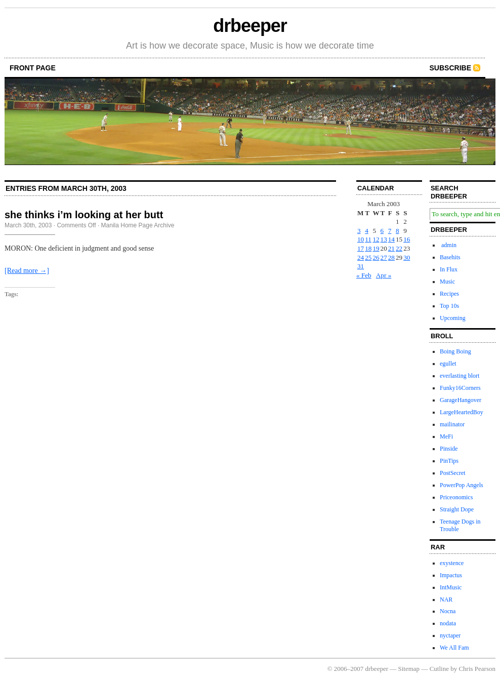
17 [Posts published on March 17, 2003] (360, 248)
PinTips (449, 460)
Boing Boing (455, 351)
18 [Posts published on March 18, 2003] (368, 248)
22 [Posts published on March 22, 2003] (399, 248)
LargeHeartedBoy (461, 412)
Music (447, 281)
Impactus (451, 575)
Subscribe (450, 68)
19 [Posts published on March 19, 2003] (375, 248)
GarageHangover (460, 400)
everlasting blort (459, 375)
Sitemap (409, 668)
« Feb (363, 275)
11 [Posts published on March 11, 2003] (368, 239)
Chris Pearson (477, 668)
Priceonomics (456, 497)
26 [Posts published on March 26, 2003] (375, 257)
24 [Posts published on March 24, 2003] (360, 257)
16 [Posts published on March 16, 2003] (406, 239)
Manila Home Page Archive (138, 225)
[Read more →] (27, 270)
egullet (448, 363)
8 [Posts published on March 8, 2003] (397, 230)
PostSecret (453, 472)
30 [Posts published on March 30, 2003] (406, 257)
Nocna (447, 611)
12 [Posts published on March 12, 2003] (375, 239)
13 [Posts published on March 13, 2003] (384, 239)
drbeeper (249, 25)
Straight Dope (457, 509)
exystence (452, 563)
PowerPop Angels (461, 485)
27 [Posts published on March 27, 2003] (384, 257)
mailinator (452, 424)
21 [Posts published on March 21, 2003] (391, 248)
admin (448, 245)
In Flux (448, 269)
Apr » (383, 275)
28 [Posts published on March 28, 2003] (391, 257)
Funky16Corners (460, 387)
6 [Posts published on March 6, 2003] (382, 230)
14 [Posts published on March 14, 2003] (391, 239)
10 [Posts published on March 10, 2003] (360, 239)
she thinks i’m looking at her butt (84, 214)
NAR (446, 599)
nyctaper (450, 635)
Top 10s (449, 305)
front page (33, 68)
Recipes (449, 293)
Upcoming (453, 318)
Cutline (439, 668)
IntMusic (451, 587)
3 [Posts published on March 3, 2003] (359, 230)
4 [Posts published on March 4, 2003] (366, 230)
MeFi (446, 436)
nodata (448, 623)
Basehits (450, 257)
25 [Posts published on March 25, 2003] (368, 257)
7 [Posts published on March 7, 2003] (390, 230)
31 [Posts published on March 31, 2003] (360, 266)
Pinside (448, 448)
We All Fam (454, 647)
